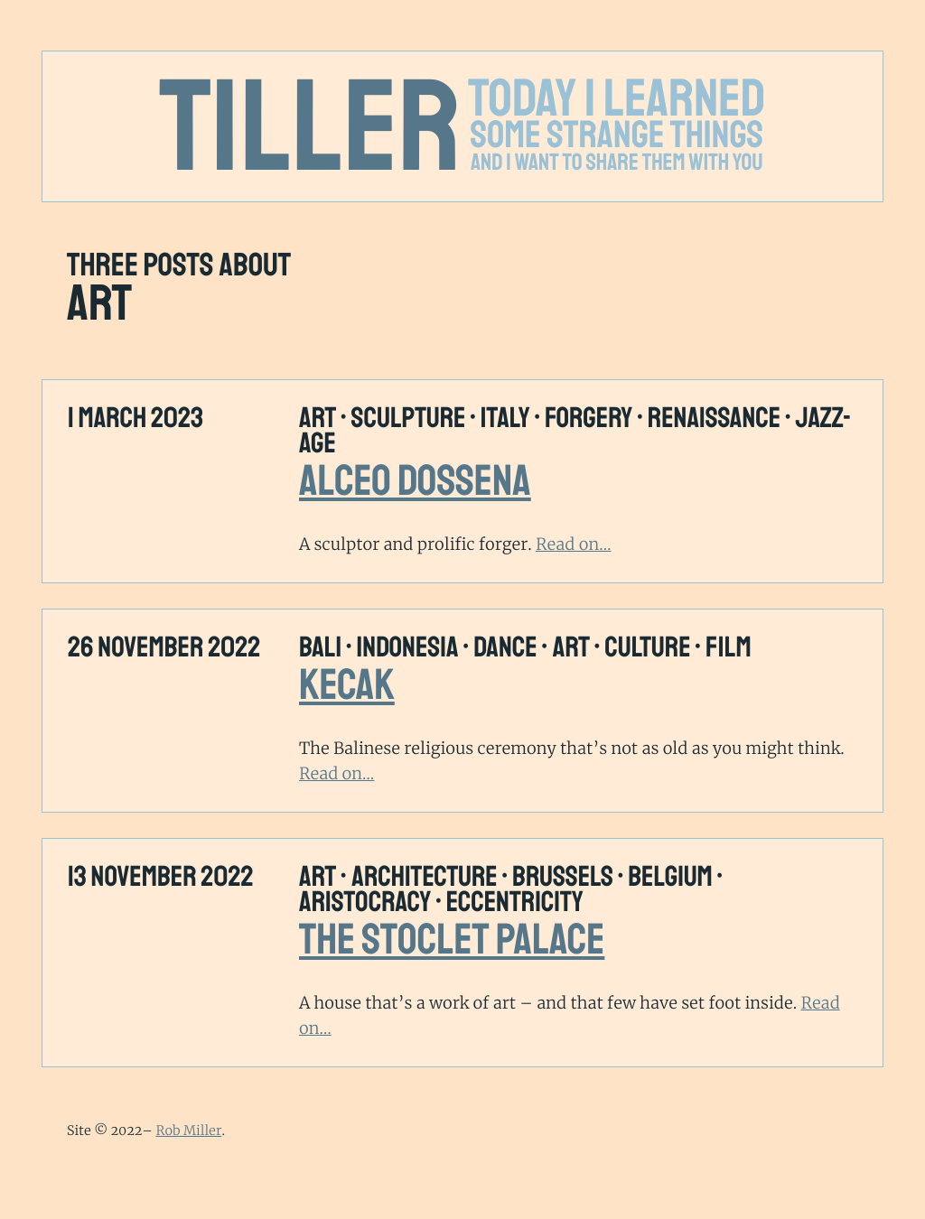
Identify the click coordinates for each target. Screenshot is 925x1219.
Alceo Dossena (415, 481)
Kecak (347, 685)
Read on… (573, 544)
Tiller (311, 128)
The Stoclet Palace (451, 940)
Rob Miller (188, 1130)
